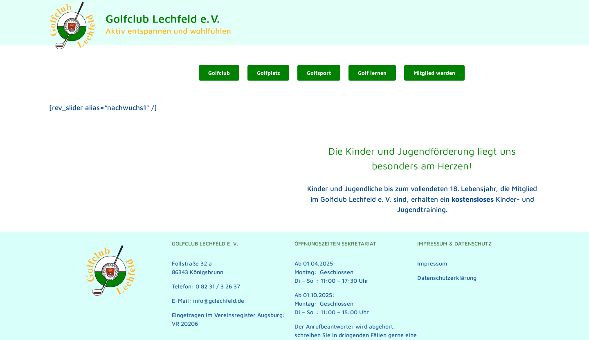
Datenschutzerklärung (447, 277)
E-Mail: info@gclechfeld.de (208, 300)
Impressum (432, 263)
